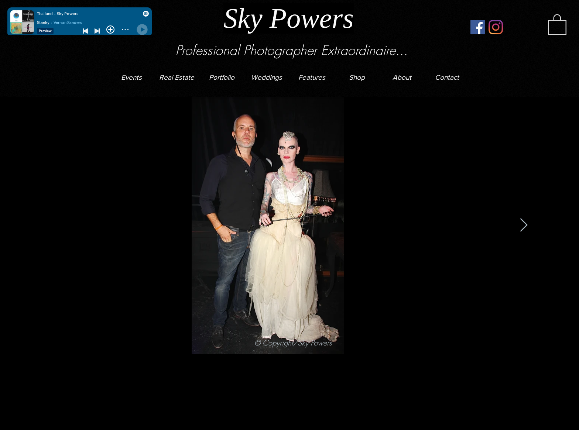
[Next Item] (524, 225)
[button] (266, 74)
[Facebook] (477, 27)
